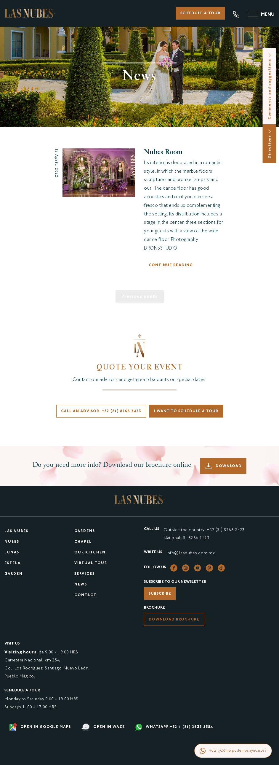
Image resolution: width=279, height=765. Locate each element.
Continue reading (171, 265)
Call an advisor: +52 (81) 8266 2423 (101, 411)
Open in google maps (40, 727)
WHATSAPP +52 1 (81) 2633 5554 (174, 727)
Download (223, 466)
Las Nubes (16, 531)
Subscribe (160, 594)
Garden (13, 574)
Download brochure (174, 619)
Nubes (11, 542)
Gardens (84, 531)
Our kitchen (90, 552)
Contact (85, 595)
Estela (12, 563)
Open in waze (103, 727)
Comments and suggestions (269, 86)
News (80, 584)
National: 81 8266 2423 (186, 538)
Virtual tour (90, 563)
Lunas (11, 552)
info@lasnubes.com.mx (190, 553)
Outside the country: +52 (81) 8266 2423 (204, 530)
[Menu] (261, 15)
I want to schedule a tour (186, 411)
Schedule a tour (200, 13)
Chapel (83, 542)
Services (84, 574)
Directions (269, 143)
